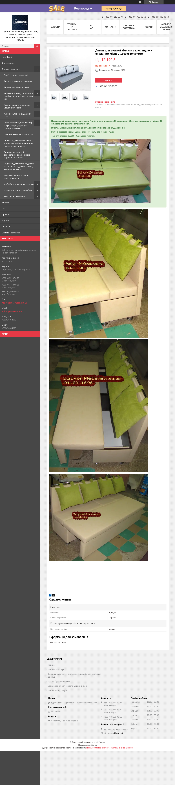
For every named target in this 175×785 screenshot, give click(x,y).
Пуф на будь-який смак (59, 681)
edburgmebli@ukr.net (12, 311)
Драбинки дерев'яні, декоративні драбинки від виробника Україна (17, 155)
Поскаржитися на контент (97, 748)
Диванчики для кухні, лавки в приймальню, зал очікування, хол (18, 96)
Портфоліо (7, 56)
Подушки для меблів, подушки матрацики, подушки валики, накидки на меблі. (19, 166)
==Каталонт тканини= (14, 196)
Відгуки (5, 220)
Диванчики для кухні (58, 690)
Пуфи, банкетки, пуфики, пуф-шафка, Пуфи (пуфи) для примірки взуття (18, 125)
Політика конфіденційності (121, 748)
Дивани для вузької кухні (16, 87)
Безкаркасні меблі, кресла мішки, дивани (68, 685)
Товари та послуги (11, 69)
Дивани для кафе (56, 669)
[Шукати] (37, 46)
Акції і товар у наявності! (16, 75)
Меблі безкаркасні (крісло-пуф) (19, 184)
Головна (55, 27)
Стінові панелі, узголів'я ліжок (18, 134)
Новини (5, 202)
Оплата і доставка (11, 232)
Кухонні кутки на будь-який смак (17, 115)
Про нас (6, 214)
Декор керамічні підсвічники (18, 81)
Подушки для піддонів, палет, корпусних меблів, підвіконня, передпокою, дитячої (18, 143)
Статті (5, 208)
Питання (6, 226)
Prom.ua (101, 742)
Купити (108, 80)
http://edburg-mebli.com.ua (14, 302)
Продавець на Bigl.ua (87, 745)
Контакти (110, 27)
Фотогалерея (8, 63)
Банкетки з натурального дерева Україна (16, 177)
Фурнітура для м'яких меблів (18, 190)
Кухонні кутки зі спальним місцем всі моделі (17, 106)
